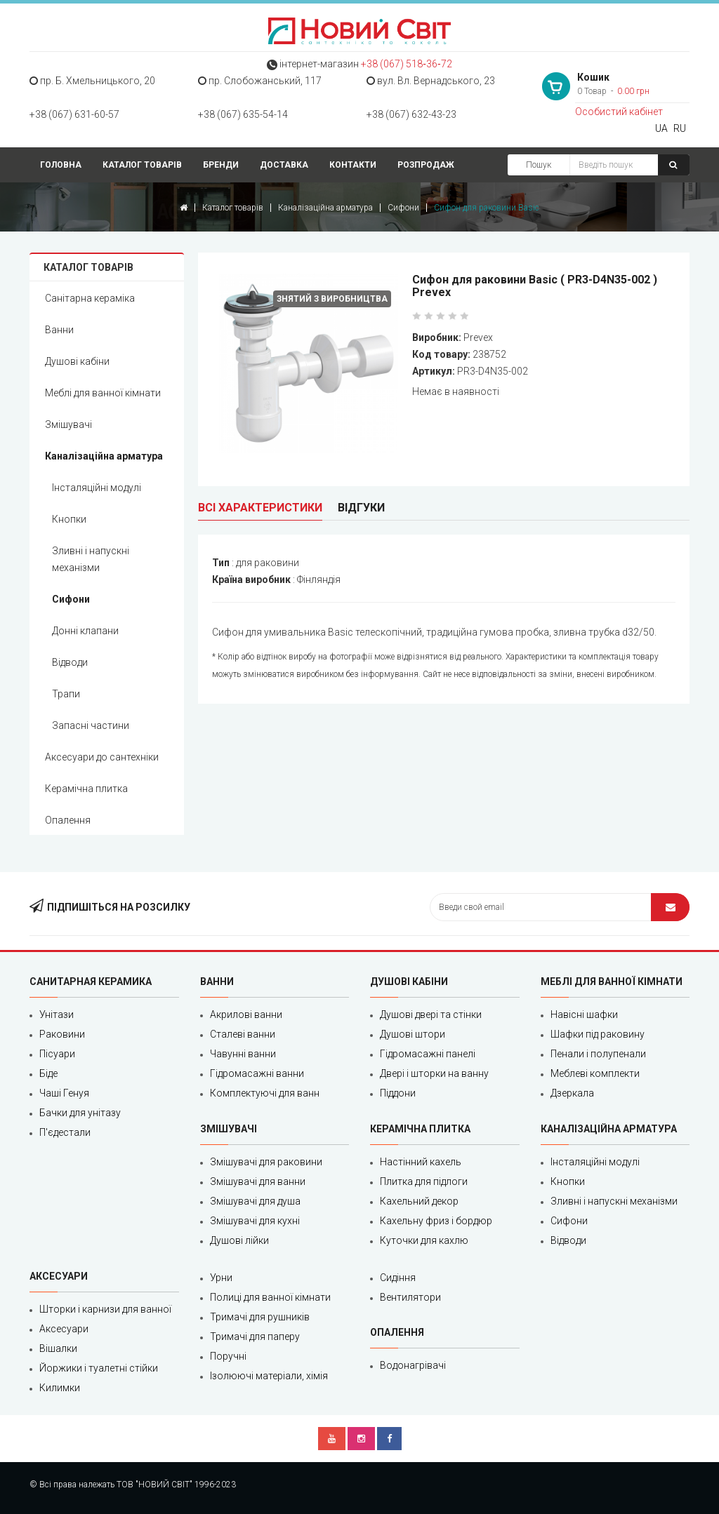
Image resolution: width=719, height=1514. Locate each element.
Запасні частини (90, 725)
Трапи (66, 693)
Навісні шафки (584, 1014)
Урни (221, 1277)
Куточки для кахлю (424, 1240)
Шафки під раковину (597, 1034)
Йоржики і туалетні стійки (98, 1368)
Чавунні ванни (243, 1053)
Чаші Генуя (64, 1093)
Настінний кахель (420, 1161)
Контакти (352, 165)
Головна (60, 165)
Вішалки (58, 1348)
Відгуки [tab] (361, 507)
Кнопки (69, 519)
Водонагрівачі (413, 1365)
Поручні (228, 1356)
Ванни (59, 329)
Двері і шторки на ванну (434, 1073)
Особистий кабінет (619, 111)
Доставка (284, 165)
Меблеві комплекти (595, 1073)
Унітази (56, 1014)
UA (661, 128)
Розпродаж (425, 165)
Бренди (221, 165)
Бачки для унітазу (80, 1112)
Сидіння (398, 1277)
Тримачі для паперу (255, 1336)
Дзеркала (572, 1093)
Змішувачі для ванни (257, 1181)
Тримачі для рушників (260, 1316)
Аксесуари (63, 1328)
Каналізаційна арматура (325, 208)
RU (679, 128)
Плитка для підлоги (424, 1181)
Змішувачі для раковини (266, 1161)
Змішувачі (68, 424)
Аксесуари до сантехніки (102, 757)
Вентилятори (410, 1297)
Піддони (398, 1093)
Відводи (70, 662)
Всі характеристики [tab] (260, 507)
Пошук (538, 165)
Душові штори (412, 1034)
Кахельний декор (419, 1201)
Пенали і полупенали (598, 1053)
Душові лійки (239, 1240)
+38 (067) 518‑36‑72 (406, 63)
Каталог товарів (142, 165)
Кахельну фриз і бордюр (436, 1220)
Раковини (62, 1034)
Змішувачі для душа (255, 1201)
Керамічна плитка (86, 788)
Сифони (403, 208)
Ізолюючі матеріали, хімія (269, 1375)
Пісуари (57, 1053)
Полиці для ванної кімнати (270, 1297)
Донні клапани (85, 630)
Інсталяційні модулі (96, 487)
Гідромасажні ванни (257, 1073)
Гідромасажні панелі (427, 1053)
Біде (48, 1073)
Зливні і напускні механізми (90, 559)
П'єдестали (65, 1132)
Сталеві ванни (242, 1034)
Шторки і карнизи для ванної (105, 1309)
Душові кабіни (77, 361)
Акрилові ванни (246, 1014)
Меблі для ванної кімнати (103, 392)
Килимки (59, 1387)
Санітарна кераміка (90, 298)
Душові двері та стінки (431, 1014)
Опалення (68, 820)
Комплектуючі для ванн (264, 1093)
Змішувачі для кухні (255, 1220)
